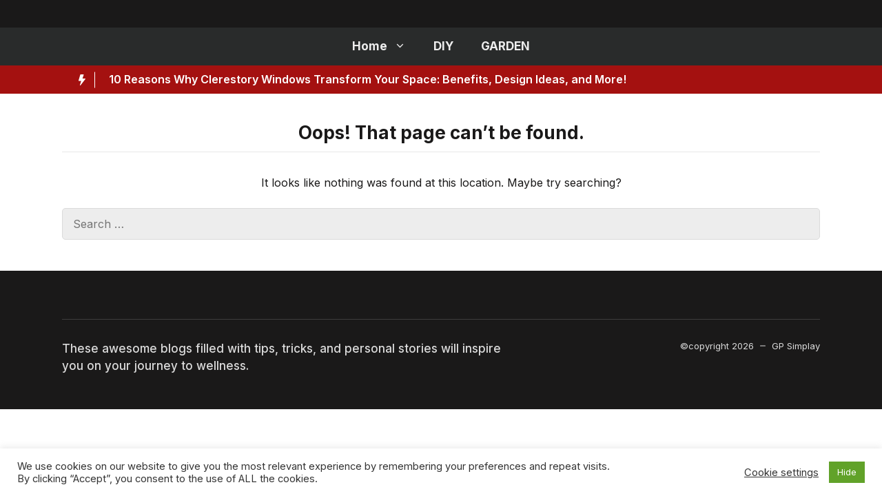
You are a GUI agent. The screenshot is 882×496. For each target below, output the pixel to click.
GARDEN (505, 46)
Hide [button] (847, 471)
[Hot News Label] (78, 80)
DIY (443, 46)
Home (386, 46)
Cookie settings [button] (781, 472)
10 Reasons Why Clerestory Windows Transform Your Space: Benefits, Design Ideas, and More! (367, 79)
